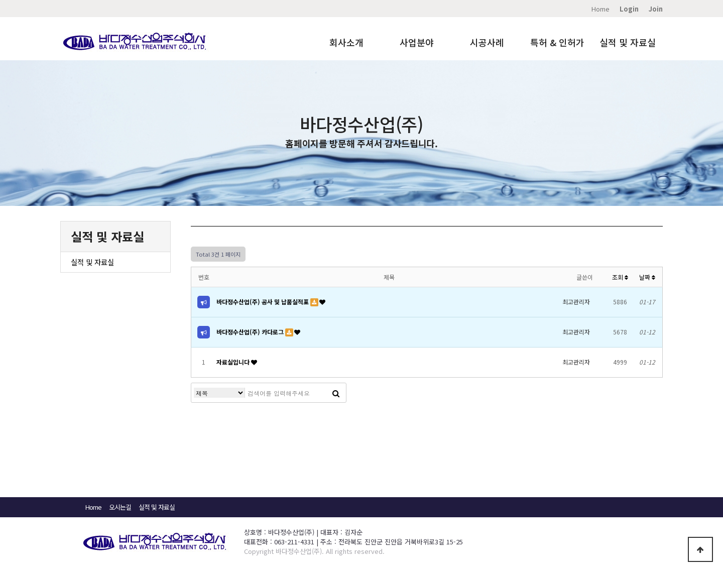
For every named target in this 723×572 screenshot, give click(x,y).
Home (600, 9)
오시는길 (120, 507)
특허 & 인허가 (557, 42)
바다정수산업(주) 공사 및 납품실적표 (263, 301)
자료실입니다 (233, 362)
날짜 (647, 277)
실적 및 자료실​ (157, 507)
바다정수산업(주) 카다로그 (250, 331)
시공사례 (487, 42)
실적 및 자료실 (627, 42)
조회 (620, 277)
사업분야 (417, 42)
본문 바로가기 (0, 0)
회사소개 (346, 42)
